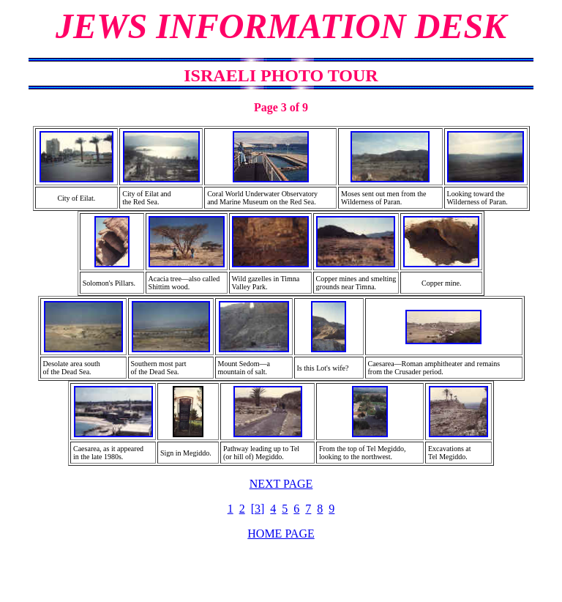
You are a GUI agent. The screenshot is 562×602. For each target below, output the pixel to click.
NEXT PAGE (281, 483)
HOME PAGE (280, 533)
